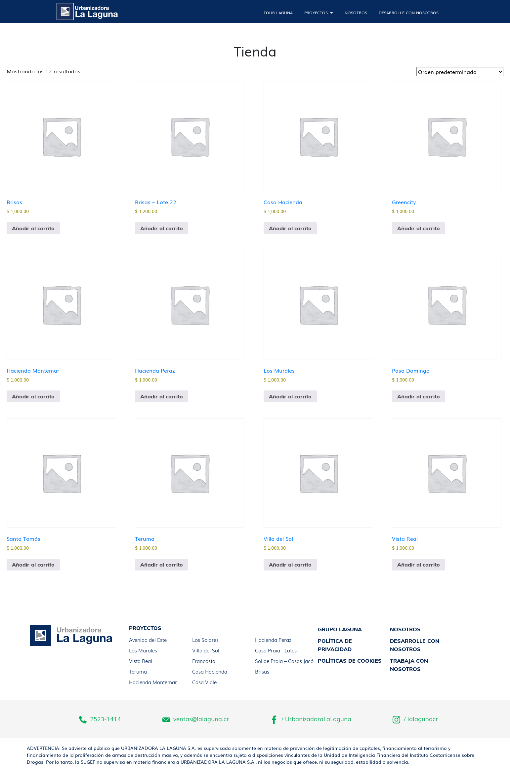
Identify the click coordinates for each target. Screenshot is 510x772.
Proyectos (316, 13)
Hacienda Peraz (273, 639)
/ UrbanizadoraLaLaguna (310, 719)
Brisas (262, 671)
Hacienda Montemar (153, 681)
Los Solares (205, 639)
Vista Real (140, 660)
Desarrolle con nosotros (409, 13)
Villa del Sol (205, 650)
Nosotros (356, 13)
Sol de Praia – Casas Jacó (284, 660)
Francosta (203, 660)
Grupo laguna (340, 629)
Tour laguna (278, 13)
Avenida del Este (148, 639)
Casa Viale (204, 681)
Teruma (138, 671)
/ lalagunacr (415, 719)
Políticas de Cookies (350, 660)
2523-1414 (100, 719)
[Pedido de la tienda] (459, 71)
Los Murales (143, 650)
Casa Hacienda (209, 671)
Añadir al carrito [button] (33, 228)
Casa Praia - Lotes (276, 650)
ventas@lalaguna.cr (195, 719)
